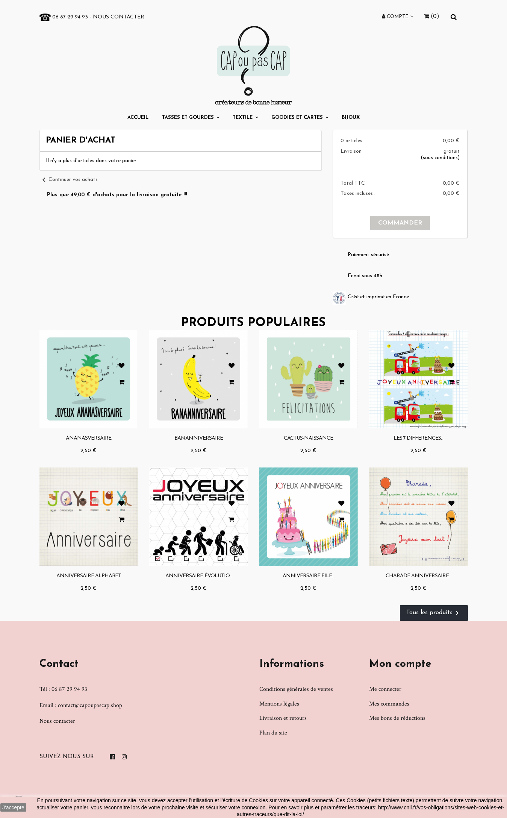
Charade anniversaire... (418, 576)
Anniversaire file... (308, 576)
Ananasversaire (88, 438)
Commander (400, 223)
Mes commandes (389, 704)
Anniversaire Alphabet (88, 576)
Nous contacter (118, 17)
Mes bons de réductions (397, 718)
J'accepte (13, 807)
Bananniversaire (198, 438)
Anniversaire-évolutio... (198, 576)
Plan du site (273, 733)
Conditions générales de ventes (296, 689)
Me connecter (385, 689)
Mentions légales (279, 704)
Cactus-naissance (308, 438)
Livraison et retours (283, 718)
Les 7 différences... (418, 438)
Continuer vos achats (68, 179)
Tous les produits (434, 613)
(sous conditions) (440, 157)
